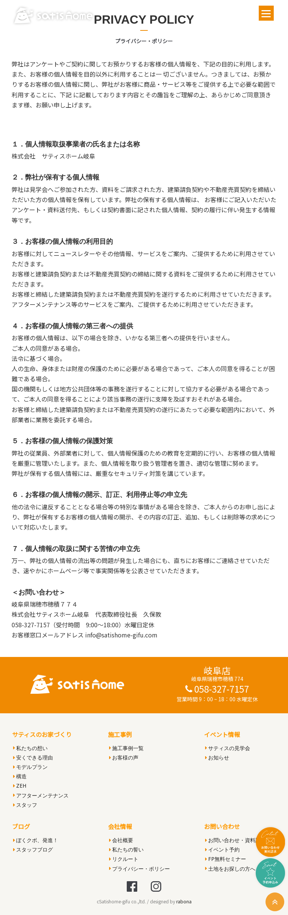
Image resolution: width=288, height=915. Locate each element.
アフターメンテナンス (41, 795)
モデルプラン (30, 766)
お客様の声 (123, 757)
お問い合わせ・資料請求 (235, 840)
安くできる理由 (33, 757)
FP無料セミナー (225, 858)
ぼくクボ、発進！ (35, 840)
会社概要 (121, 840)
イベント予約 (222, 849)
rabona (184, 901)
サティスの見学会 (227, 748)
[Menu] (266, 13)
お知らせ (217, 757)
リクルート (123, 858)
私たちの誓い (126, 849)
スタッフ (25, 804)
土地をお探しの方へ (230, 868)
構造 (20, 776)
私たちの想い (30, 748)
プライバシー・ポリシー (139, 868)
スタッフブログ (33, 849)
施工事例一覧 (126, 748)
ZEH (19, 785)
